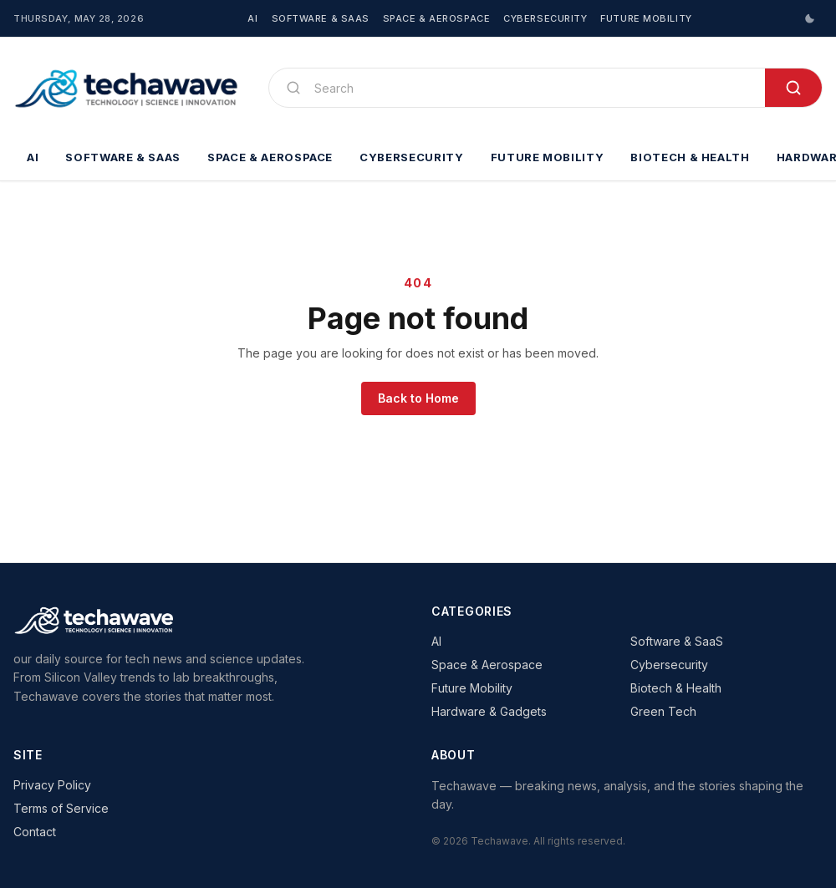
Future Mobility (645, 18)
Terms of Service (61, 808)
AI (252, 18)
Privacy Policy (52, 785)
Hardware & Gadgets (489, 711)
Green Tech (663, 711)
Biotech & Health (689, 157)
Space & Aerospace (436, 18)
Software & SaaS (321, 18)
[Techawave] (127, 87)
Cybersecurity (545, 18)
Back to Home (418, 398)
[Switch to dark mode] (809, 18)
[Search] (533, 88)
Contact (34, 832)
